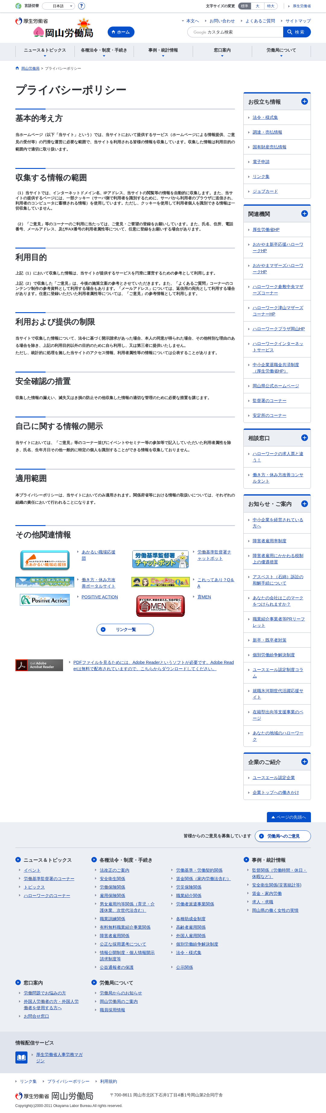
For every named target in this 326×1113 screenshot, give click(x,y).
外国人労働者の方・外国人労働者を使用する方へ (51, 1004)
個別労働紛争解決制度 (274, 654)
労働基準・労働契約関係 (199, 869)
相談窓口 (278, 438)
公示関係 (184, 967)
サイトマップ (298, 21)
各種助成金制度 (191, 918)
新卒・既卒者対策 (269, 640)
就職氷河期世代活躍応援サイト (278, 693)
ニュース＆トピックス (48, 859)
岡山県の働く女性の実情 (275, 910)
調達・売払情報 (267, 132)
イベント (32, 869)
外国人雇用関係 (191, 935)
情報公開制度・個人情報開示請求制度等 (127, 955)
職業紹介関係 (188, 895)
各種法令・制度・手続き (126, 859)
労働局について (117, 982)
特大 (270, 6)
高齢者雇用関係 (191, 926)
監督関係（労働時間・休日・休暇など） (279, 873)
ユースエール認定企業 (274, 777)
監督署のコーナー (269, 400)
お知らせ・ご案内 (278, 503)
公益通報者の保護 (117, 967)
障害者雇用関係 (114, 935)
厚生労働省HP (266, 229)
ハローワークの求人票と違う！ (278, 457)
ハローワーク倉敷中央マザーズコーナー (278, 290)
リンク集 (261, 176)
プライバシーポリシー (68, 1080)
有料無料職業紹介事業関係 (125, 926)
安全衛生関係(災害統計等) (276, 884)
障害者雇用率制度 (269, 540)
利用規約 (108, 1080)
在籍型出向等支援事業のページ (278, 715)
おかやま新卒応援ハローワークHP (278, 247)
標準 (244, 6)
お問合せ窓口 (36, 1015)
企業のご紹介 (278, 762)
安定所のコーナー (269, 415)
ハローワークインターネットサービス (278, 347)
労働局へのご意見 (283, 836)
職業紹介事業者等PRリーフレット (279, 622)
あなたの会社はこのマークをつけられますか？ (278, 601)
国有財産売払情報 (269, 146)
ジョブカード (265, 191)
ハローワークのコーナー (47, 895)
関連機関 (278, 213)
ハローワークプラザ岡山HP (279, 329)
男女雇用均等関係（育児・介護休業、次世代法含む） (127, 906)
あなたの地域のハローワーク (278, 736)
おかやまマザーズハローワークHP (278, 268)
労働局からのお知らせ (121, 992)
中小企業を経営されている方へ (278, 522)
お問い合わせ (222, 21)
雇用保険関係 (112, 895)
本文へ (192, 21)
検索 (300, 32)
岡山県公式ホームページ (276, 386)
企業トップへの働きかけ (276, 792)
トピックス (34, 886)
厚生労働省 (302, 6)
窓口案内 (33, 982)
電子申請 (261, 161)
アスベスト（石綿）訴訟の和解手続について (278, 579)
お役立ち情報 (278, 101)
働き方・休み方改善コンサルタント (278, 478)
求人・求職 (262, 901)
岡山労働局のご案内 (119, 1000)
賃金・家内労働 (267, 893)
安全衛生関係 (112, 878)
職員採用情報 (112, 1009)
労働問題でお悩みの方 (45, 992)
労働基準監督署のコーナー (49, 878)
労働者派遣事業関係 (195, 903)
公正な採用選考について (123, 943)
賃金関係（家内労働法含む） (203, 878)
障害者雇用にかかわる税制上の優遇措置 (278, 558)
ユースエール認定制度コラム (278, 672)
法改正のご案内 (114, 869)
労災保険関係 (188, 886)
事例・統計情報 (269, 859)
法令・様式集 (265, 117)
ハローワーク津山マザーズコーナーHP (278, 311)
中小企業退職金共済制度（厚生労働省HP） (276, 368)
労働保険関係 (112, 886)
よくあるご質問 (260, 21)
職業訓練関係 (112, 918)
